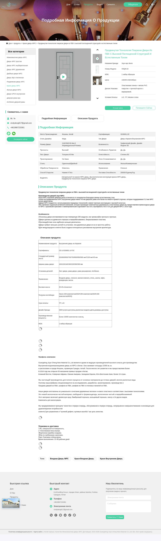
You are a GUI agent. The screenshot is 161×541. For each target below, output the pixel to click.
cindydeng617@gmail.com (21, 123)
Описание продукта (88, 118)
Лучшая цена (119, 108)
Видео (100, 4)
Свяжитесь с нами (112, 4)
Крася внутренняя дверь (111, 459)
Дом (68, 4)
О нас (77, 4)
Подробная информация (54, 118)
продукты (88, 4)
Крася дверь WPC (29, 43)
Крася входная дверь (84, 459)
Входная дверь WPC (59, 459)
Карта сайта (38, 532)
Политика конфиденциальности (20, 532)
